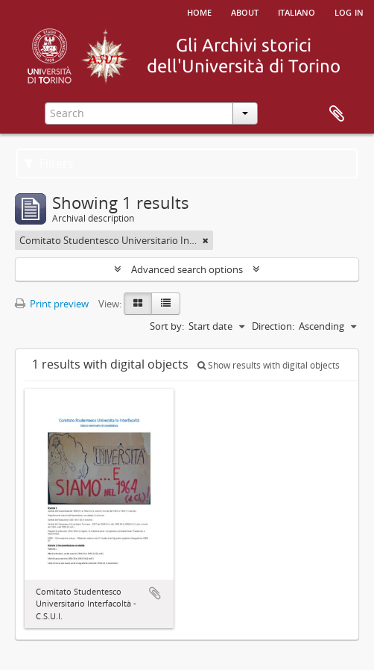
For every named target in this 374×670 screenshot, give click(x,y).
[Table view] (165, 303)
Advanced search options (187, 269)
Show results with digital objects (268, 365)
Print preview (52, 303)
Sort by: (167, 326)
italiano (296, 11)
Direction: (273, 326)
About (245, 11)
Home (199, 11)
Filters (49, 163)
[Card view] (138, 303)
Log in (349, 11)
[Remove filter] (206, 240)
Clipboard (336, 114)
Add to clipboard (155, 593)
